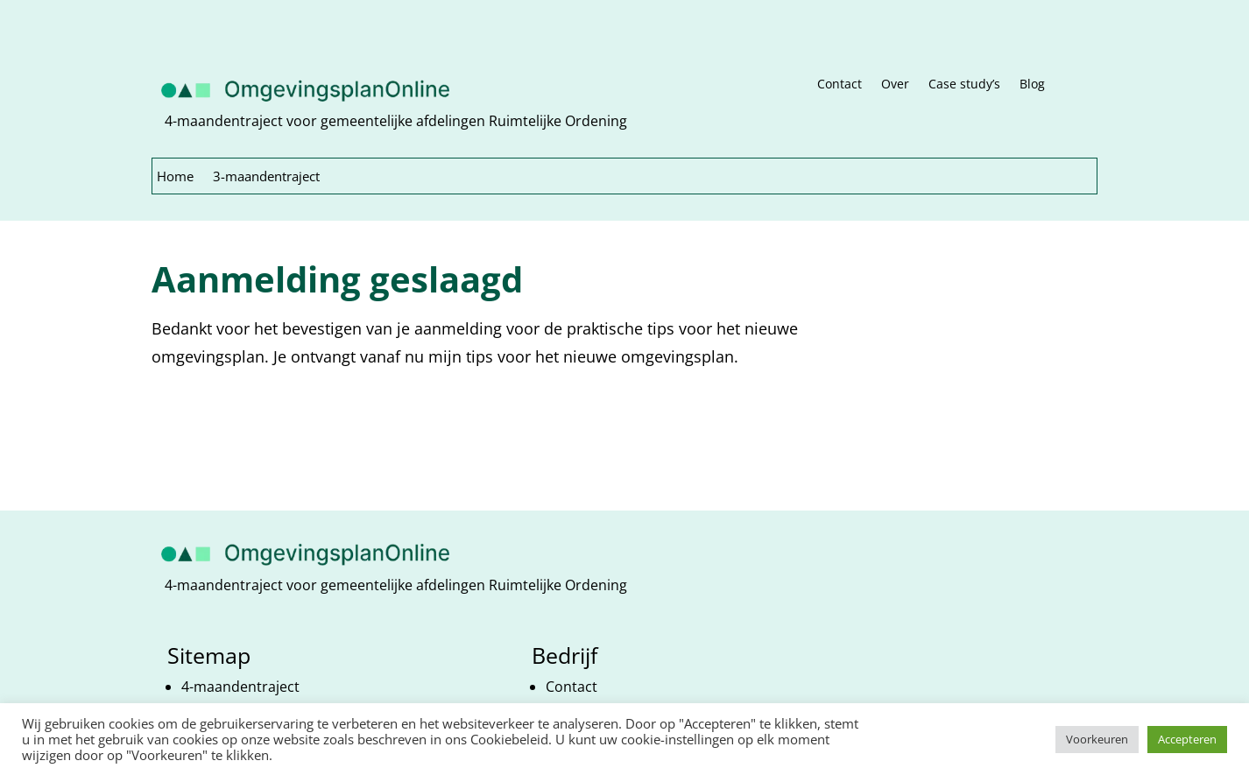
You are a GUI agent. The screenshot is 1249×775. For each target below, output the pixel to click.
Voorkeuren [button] (1097, 739)
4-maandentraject (240, 686)
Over (895, 85)
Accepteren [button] (1187, 739)
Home (175, 177)
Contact (839, 85)
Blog (1032, 85)
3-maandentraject (266, 177)
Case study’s (964, 85)
